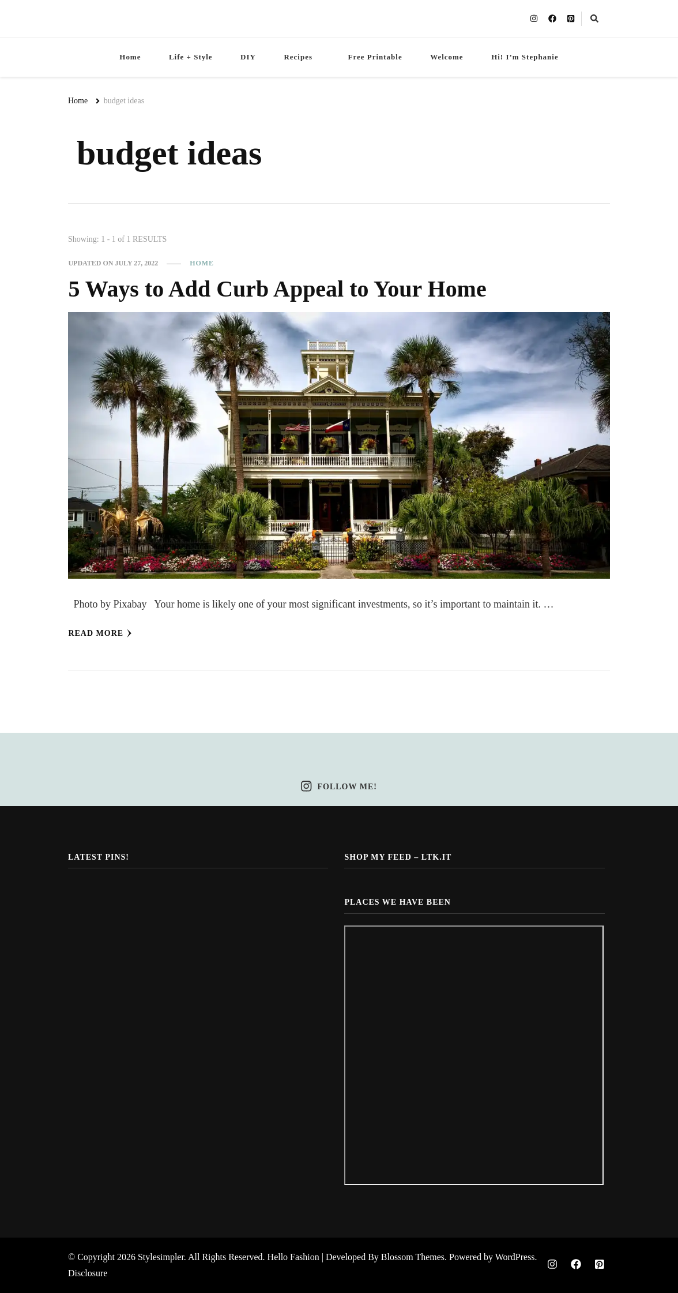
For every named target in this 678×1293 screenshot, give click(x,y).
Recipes (298, 57)
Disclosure (87, 1273)
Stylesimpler (161, 1257)
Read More (100, 633)
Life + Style (191, 57)
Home (130, 57)
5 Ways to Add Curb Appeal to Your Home (277, 289)
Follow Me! (339, 786)
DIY (248, 57)
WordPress (515, 1257)
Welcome (446, 57)
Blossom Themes (413, 1257)
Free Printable (375, 57)
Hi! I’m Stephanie (525, 57)
